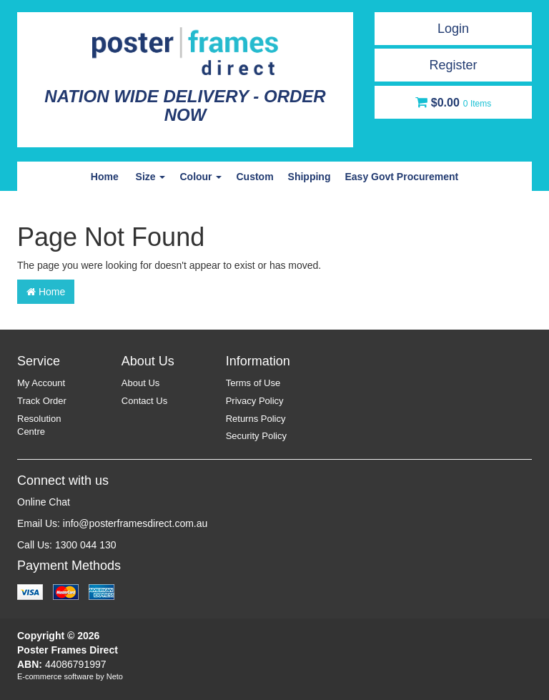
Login (453, 28)
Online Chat (43, 502)
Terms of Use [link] (253, 383)
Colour (200, 176)
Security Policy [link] (256, 435)
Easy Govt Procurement (401, 176)
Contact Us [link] (144, 400)
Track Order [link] (41, 400)
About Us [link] (140, 383)
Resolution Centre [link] (39, 425)
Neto (115, 676)
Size (151, 176)
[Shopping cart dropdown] (453, 102)
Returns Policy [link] (256, 418)
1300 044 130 (86, 545)
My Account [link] (41, 383)
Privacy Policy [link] (255, 400)
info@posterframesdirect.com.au (135, 523)
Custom (254, 176)
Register (453, 65)
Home (105, 176)
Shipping (309, 176)
